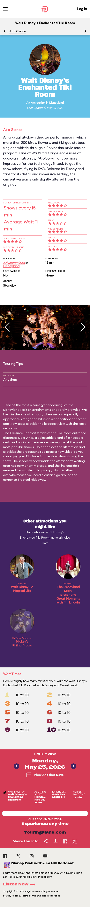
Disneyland (56, 103)
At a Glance (17, 31)
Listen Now (20, 884)
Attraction (38, 103)
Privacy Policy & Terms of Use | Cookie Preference (31, 895)
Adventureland (14, 263)
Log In (82, 9)
